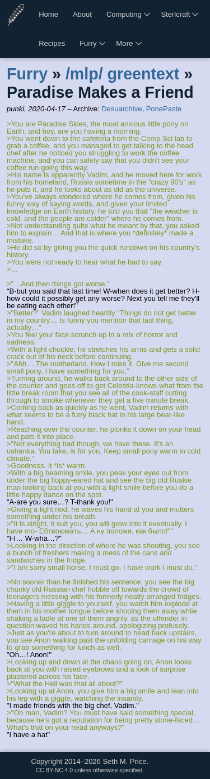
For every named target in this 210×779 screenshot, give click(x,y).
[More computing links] (148, 14)
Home (48, 14)
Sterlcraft (175, 14)
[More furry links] (103, 43)
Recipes (52, 43)
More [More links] (124, 43)
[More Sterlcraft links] (196, 14)
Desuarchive (121, 109)
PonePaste (164, 109)
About (82, 14)
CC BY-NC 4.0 (54, 770)
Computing (124, 14)
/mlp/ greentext (122, 74)
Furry (88, 43)
